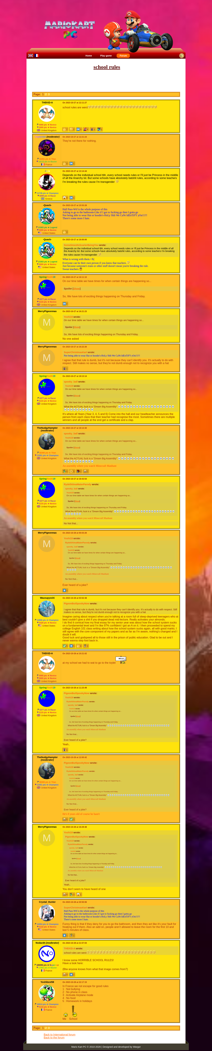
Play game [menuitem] (106, 55)
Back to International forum (59, 1034)
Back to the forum (54, 1037)
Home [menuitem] (88, 55)
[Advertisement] (106, 81)
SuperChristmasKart (75, 352)
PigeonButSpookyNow (76, 603)
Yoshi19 (68, 317)
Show (76, 288)
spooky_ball (71, 381)
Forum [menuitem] (123, 55)
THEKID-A (69, 948)
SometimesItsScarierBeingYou (81, 245)
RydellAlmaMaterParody (77, 484)
